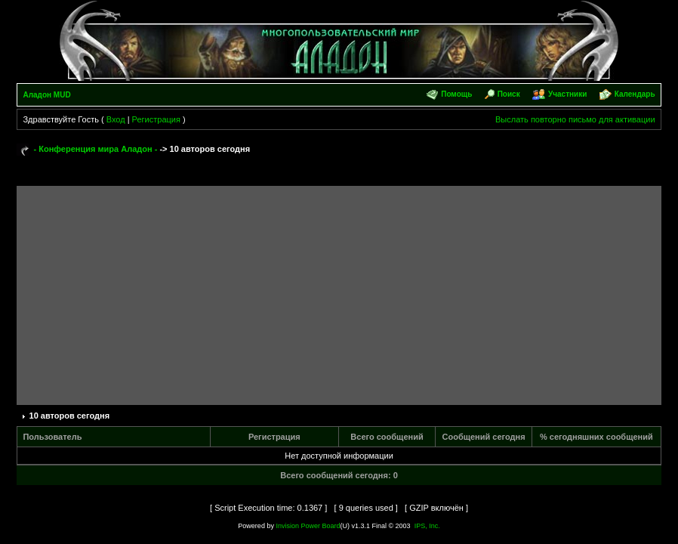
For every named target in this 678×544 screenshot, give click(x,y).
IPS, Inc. (427, 526)
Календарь (635, 94)
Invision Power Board (308, 526)
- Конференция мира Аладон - (96, 148)
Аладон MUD (46, 95)
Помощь (456, 94)
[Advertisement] (339, 291)
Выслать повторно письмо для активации (575, 119)
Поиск (509, 94)
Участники (567, 94)
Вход (115, 119)
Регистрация (156, 119)
